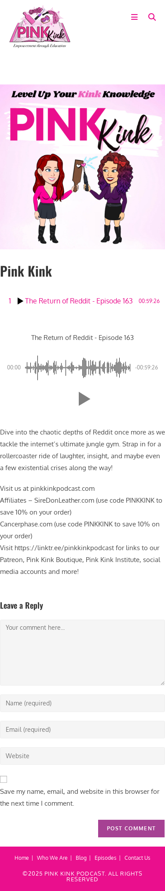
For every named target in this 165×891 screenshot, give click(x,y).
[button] (83, 399)
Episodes (106, 857)
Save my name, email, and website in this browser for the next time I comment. (79, 797)
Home (22, 857)
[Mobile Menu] (136, 17)
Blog (81, 857)
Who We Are (52, 857)
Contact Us (137, 857)
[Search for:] (149, 17)
